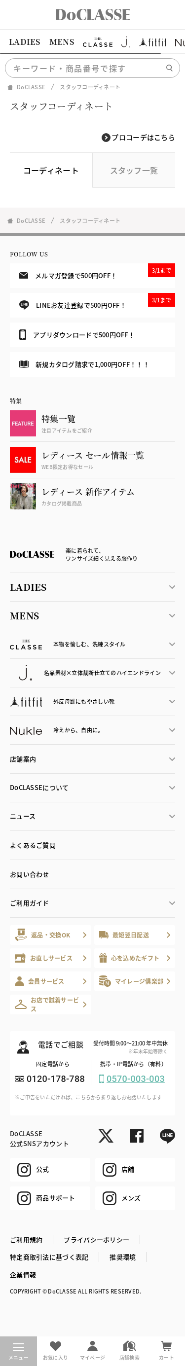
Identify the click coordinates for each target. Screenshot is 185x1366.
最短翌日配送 (124, 935)
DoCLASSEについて (39, 787)
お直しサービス (44, 958)
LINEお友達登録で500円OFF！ (97, 301)
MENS (61, 41)
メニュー (18, 1352)
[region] (92, 42)
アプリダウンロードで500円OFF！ (77, 334)
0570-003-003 (136, 1079)
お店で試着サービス (47, 1004)
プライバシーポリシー (96, 1239)
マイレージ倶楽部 (131, 981)
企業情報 (23, 1274)
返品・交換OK (42, 935)
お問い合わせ (29, 874)
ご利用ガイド (29, 902)
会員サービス (40, 981)
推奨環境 (123, 1256)
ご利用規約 (26, 1239)
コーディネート (51, 170)
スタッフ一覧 (134, 170)
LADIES (24, 41)
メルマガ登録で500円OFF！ (97, 271)
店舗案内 (23, 758)
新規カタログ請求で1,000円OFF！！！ (84, 364)
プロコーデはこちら (143, 137)
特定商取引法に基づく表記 (49, 1256)
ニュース (23, 816)
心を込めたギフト (129, 958)
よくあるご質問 (33, 845)
